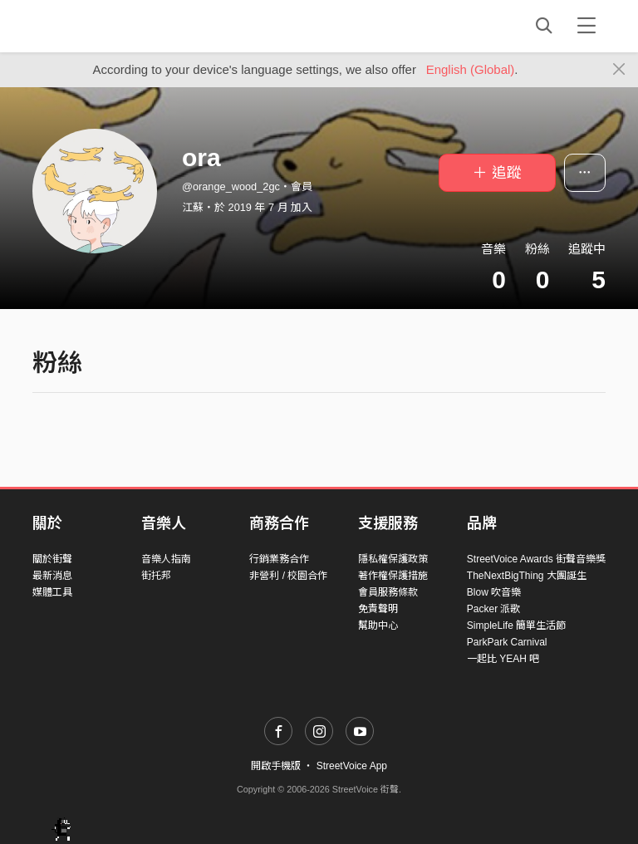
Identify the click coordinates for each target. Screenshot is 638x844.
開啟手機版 (276, 766)
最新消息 (52, 575)
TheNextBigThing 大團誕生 (526, 575)
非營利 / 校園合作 (288, 575)
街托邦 (156, 575)
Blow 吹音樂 (494, 592)
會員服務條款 (388, 592)
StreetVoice (100, 25)
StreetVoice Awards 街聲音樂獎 (536, 559)
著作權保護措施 (393, 575)
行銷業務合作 (279, 559)
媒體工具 (52, 592)
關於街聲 (52, 559)
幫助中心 (378, 625)
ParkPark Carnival (507, 642)
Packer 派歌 (494, 609)
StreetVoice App (352, 766)
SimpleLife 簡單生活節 (516, 625)
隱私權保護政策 (393, 559)
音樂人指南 (166, 559)
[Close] (619, 70)
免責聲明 (378, 609)
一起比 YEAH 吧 (503, 659)
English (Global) (470, 69)
